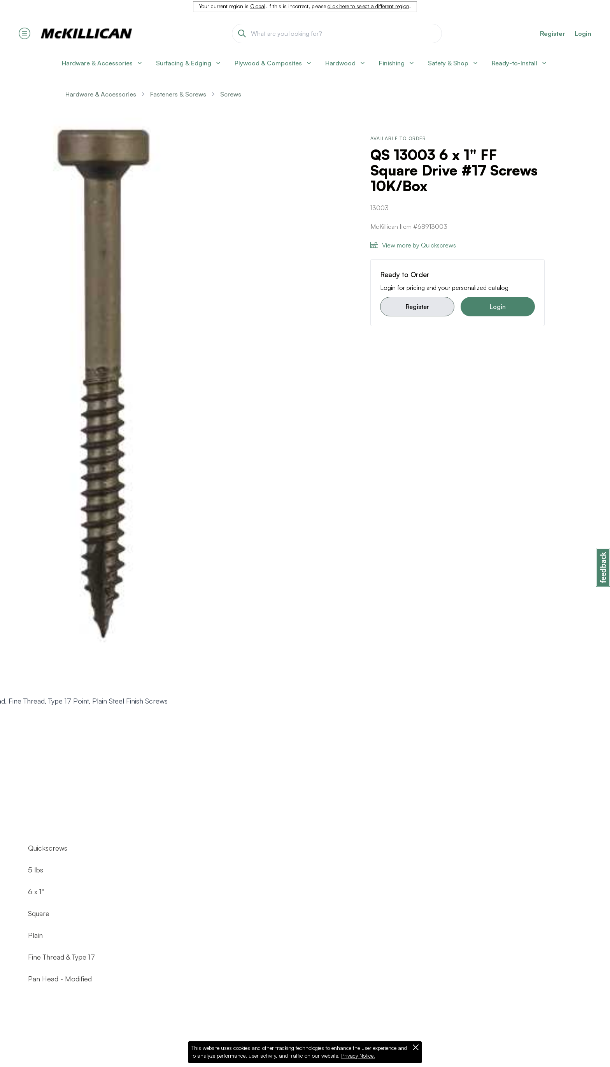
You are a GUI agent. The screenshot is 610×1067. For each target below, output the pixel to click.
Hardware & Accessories (100, 94)
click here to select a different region (368, 6)
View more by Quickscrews (413, 245)
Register (417, 307)
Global (257, 6)
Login (583, 33)
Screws (230, 94)
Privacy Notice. (358, 1056)
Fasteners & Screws (178, 94)
